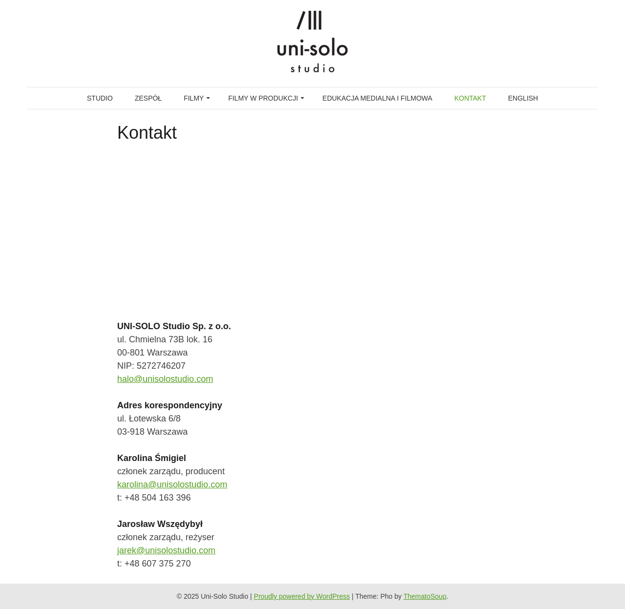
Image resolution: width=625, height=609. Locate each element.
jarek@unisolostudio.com (166, 550)
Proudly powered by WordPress (302, 596)
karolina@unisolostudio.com (172, 484)
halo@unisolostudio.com (165, 379)
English (523, 98)
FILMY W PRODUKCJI (263, 98)
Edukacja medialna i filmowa (377, 98)
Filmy (194, 98)
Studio (100, 98)
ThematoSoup (424, 596)
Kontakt (470, 98)
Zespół (148, 98)
